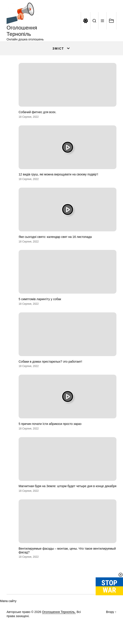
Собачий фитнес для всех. (37, 112)
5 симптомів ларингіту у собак (40, 299)
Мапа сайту (8, 601)
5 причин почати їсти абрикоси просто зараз (50, 424)
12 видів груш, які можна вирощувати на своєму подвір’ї (58, 174)
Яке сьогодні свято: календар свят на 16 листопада (55, 237)
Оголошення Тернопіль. (59, 612)
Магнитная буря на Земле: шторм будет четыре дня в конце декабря (67, 486)
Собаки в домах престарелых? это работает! (50, 361)
